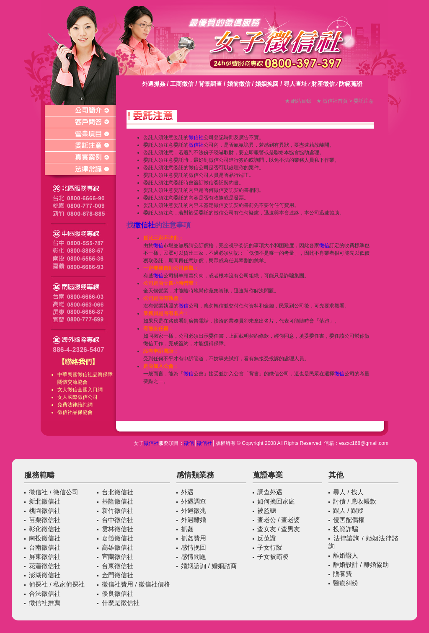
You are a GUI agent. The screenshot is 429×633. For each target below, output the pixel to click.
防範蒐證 (350, 83)
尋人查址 (295, 83)
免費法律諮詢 (72, 405)
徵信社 (85, 374)
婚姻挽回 (267, 83)
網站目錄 (301, 101)
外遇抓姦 (153, 83)
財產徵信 (323, 83)
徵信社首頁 (335, 101)
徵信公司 (88, 397)
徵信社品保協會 (75, 412)
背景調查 (210, 83)
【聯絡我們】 (78, 361)
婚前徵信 (239, 83)
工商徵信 (182, 83)
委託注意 (364, 101)
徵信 (72, 390)
